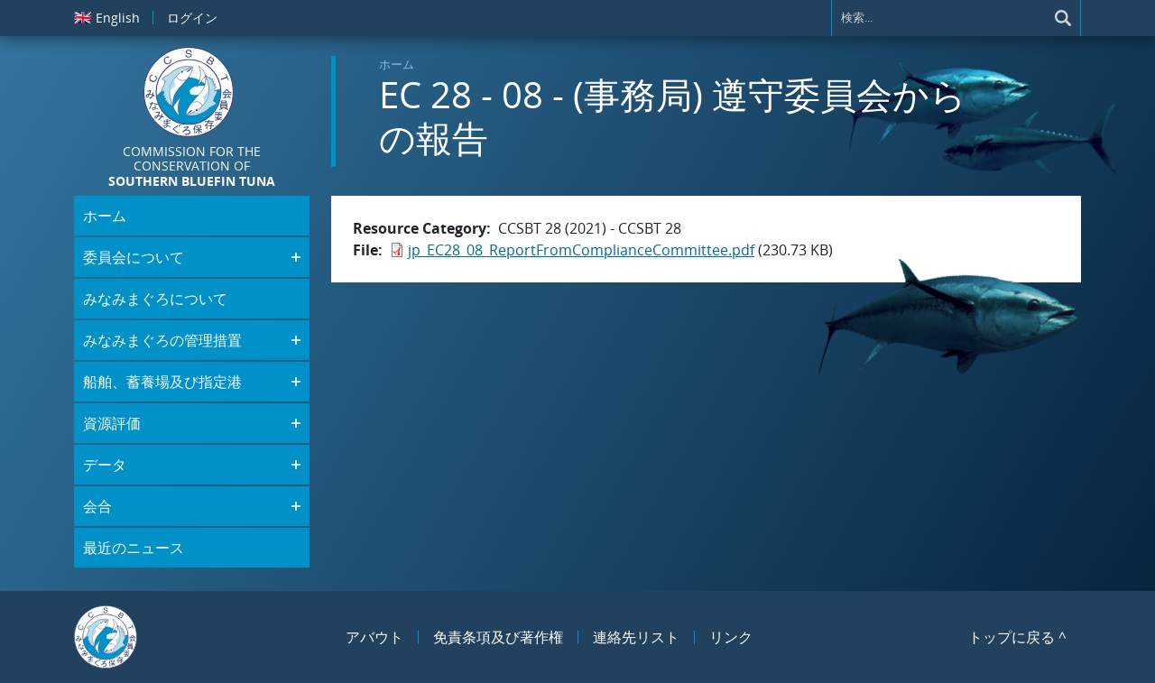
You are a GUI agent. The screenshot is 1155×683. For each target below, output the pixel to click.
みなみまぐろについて (155, 299)
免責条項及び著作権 (498, 637)
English (107, 17)
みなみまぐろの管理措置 (162, 340)
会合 (97, 506)
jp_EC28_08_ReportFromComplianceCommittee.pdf (581, 250)
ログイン (192, 17)
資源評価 (112, 423)
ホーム (396, 64)
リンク (731, 637)
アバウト (374, 637)
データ (104, 465)
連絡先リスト (636, 637)
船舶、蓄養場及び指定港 (162, 382)
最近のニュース (133, 548)
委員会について (133, 257)
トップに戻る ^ (1017, 637)
